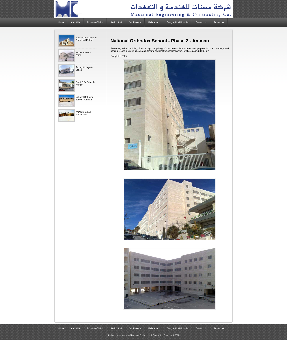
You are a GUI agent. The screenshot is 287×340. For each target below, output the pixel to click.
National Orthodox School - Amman (84, 98)
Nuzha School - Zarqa (83, 53)
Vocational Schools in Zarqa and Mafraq (86, 38)
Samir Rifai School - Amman (85, 83)
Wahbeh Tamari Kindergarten (83, 113)
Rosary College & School (84, 68)
